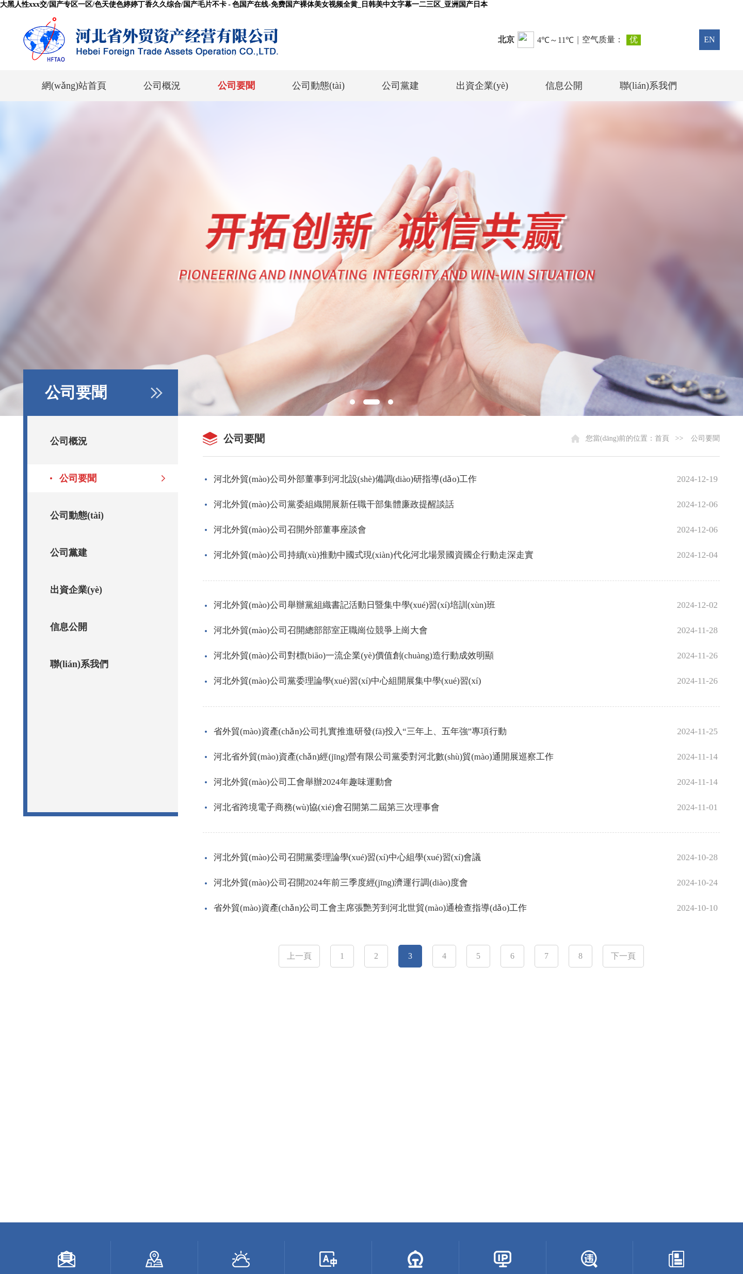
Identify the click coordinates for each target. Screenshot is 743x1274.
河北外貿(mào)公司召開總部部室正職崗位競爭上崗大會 (321, 630)
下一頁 (623, 956)
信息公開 (564, 85)
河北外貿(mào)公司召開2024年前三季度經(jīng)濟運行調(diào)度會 (341, 883)
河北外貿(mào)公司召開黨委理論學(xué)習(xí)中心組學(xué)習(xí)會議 (347, 857)
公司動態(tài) (318, 85)
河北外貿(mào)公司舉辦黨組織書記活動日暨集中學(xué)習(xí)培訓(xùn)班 (354, 605)
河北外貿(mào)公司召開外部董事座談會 (290, 530)
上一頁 (299, 956)
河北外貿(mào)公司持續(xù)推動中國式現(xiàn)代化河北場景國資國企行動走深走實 (374, 555)
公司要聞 (236, 85)
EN (709, 39)
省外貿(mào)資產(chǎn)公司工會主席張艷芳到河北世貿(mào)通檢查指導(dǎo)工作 (370, 908)
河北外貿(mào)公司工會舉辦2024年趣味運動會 (303, 782)
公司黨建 (400, 85)
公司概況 (162, 85)
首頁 (662, 438)
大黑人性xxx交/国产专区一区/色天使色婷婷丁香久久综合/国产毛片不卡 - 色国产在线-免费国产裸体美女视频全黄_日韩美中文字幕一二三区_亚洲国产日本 (244, 4)
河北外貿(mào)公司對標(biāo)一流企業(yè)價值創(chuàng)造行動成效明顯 (354, 655)
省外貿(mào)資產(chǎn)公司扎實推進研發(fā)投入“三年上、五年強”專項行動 (360, 731)
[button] (352, 402)
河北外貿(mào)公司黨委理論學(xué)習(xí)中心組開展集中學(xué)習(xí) (347, 681)
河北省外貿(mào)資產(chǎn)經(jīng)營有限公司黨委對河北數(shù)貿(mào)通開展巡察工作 (384, 757)
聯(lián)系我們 (648, 85)
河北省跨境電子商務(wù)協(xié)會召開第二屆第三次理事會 (327, 807)
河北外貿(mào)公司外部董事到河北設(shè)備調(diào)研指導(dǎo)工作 (345, 479)
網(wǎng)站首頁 (74, 85)
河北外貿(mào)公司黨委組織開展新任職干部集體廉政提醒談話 (334, 504)
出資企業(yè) (482, 85)
